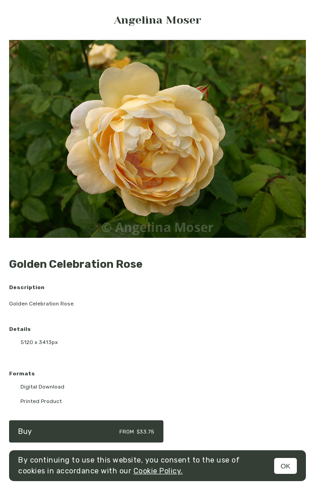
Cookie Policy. (158, 471)
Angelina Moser (157, 20)
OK (285, 466)
